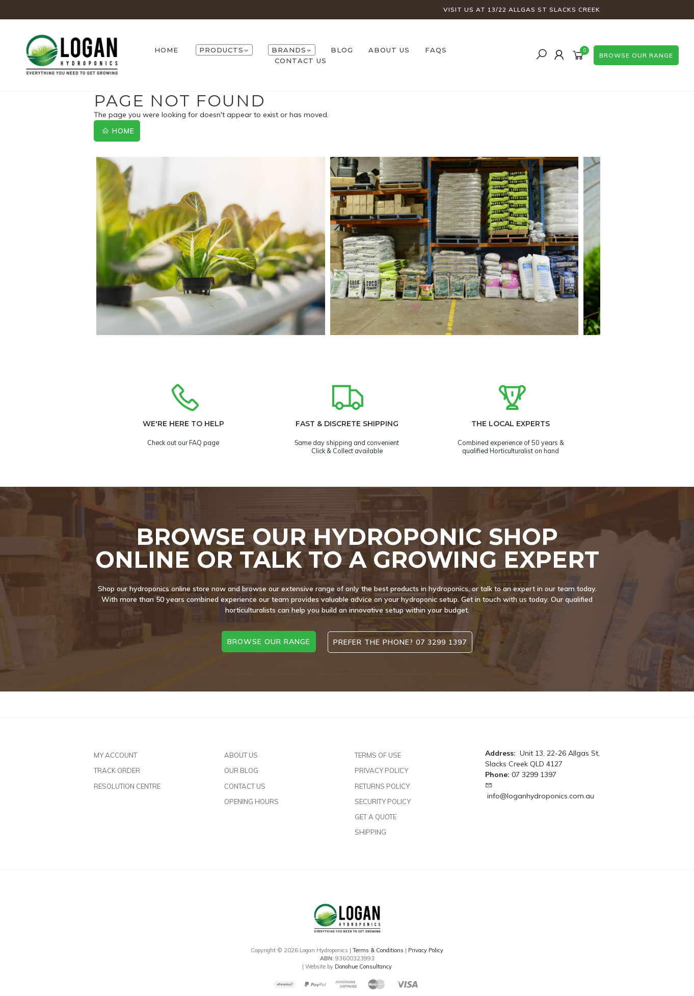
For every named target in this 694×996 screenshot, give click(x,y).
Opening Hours (251, 800)
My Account (115, 754)
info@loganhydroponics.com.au (540, 794)
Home (118, 130)
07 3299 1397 (534, 773)
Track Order (117, 769)
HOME (166, 50)
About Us (389, 50)
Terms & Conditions (378, 949)
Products (224, 50)
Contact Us (301, 61)
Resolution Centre (127, 785)
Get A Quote (375, 815)
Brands (292, 50)
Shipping (370, 831)
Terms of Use (378, 754)
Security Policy (383, 800)
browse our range (636, 55)
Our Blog (241, 769)
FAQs (436, 50)
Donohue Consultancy (363, 965)
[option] (211, 246)
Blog (342, 50)
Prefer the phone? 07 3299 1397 (400, 641)
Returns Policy (382, 785)
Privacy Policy (381, 769)
